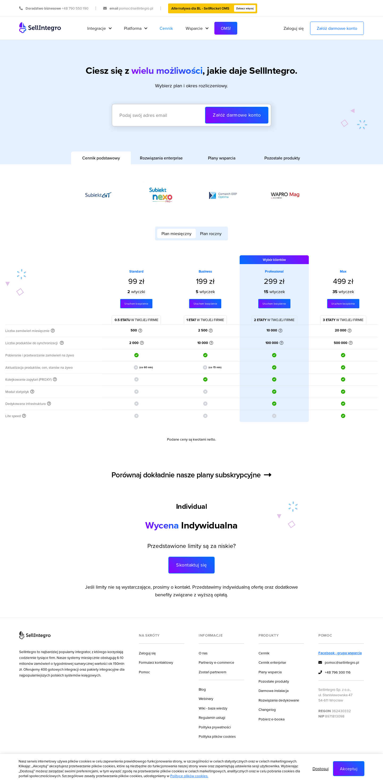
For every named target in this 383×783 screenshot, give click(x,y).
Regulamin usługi (212, 717)
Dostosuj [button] (321, 768)
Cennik (166, 28)
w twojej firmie (136, 319)
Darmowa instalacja (274, 690)
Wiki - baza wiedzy (213, 708)
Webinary (206, 698)
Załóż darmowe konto (337, 28)
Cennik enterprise (272, 662)
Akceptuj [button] (348, 769)
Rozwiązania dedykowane (279, 700)
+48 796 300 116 (334, 672)
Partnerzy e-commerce (216, 662)
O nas (203, 652)
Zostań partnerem (212, 671)
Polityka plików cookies (217, 736)
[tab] (101, 157)
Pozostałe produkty (274, 681)
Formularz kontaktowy (156, 662)
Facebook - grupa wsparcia (340, 652)
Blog (202, 689)
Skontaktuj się (191, 564)
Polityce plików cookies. (189, 775)
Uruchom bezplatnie (136, 303)
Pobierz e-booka (272, 718)
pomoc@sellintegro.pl (338, 663)
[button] (99, 28)
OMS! (226, 28)
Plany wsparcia (270, 671)
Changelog (267, 709)
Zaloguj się (294, 28)
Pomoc (144, 671)
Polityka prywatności (215, 726)
